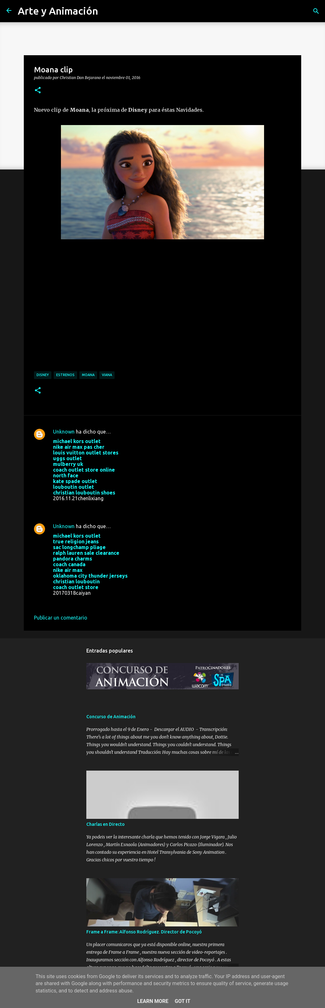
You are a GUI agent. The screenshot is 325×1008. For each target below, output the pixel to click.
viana (107, 375)
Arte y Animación (58, 11)
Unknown (64, 431)
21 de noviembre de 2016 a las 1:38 (93, 508)
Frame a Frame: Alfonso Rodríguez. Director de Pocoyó (144, 931)
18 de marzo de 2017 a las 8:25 (88, 602)
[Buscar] (316, 11)
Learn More (152, 1001)
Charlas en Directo (105, 824)
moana (88, 375)
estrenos (65, 375)
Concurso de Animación (111, 716)
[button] (38, 90)
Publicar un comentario (60, 617)
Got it (182, 1001)
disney (42, 375)
